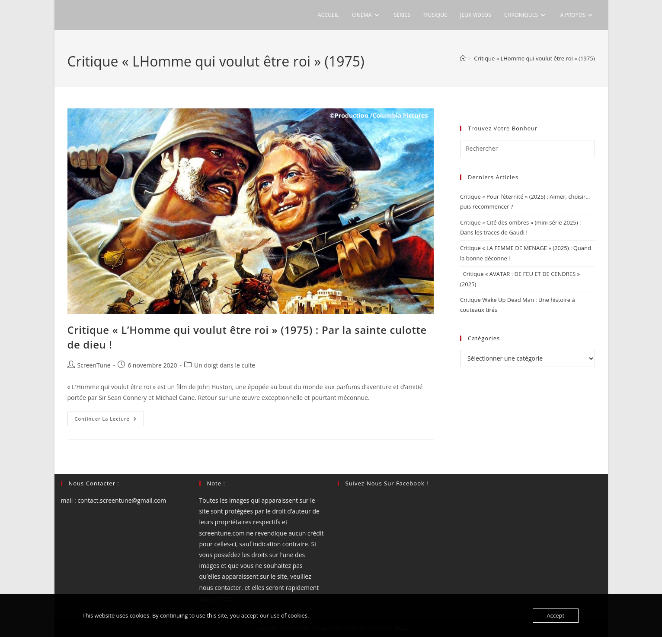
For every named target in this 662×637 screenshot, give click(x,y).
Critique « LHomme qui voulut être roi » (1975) (534, 58)
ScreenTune (94, 365)
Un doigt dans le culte (224, 365)
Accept (556, 615)
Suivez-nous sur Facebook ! (387, 483)
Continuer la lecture (109, 420)
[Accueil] (463, 58)
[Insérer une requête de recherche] (527, 148)
